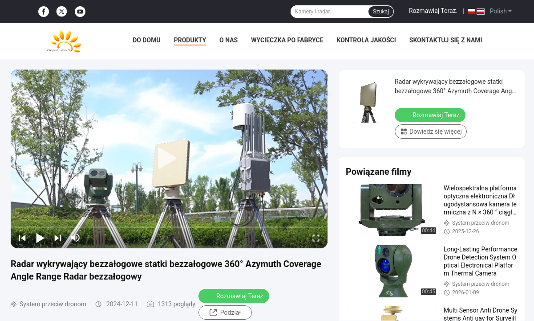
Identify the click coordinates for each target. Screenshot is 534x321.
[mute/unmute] (76, 237)
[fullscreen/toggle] (316, 237)
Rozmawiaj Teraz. (433, 10)
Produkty (190, 40)
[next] (58, 237)
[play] (169, 159)
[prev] (22, 237)
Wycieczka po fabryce (287, 40)
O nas (228, 40)
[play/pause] (40, 237)
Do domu (146, 40)
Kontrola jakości (366, 40)
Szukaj (381, 11)
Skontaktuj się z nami (445, 40)
